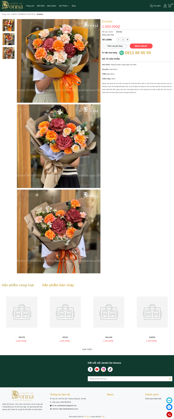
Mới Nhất (40, 6)
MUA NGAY (141, 46)
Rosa (65, 337)
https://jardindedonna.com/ (68, 409)
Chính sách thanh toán (153, 399)
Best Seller (51, 6)
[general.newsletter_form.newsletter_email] (130, 378)
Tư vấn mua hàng (109, 53)
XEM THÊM (87, 349)
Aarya (152, 337)
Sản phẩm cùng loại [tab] (18, 285)
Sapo (103, 416)
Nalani (108, 337)
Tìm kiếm (155, 6)
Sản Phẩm (64, 6)
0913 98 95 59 (138, 53)
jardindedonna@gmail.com (67, 405)
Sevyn (22, 337)
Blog (74, 6)
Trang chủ (30, 6)
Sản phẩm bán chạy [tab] (58, 285)
